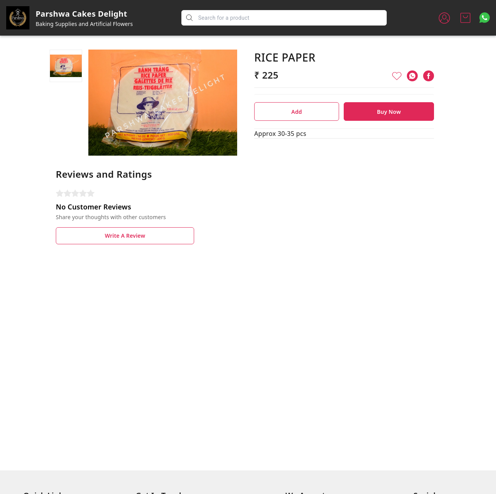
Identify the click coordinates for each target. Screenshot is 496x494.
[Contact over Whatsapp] (484, 17)
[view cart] (465, 18)
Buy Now (389, 111)
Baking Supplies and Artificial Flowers (84, 23)
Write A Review (125, 235)
